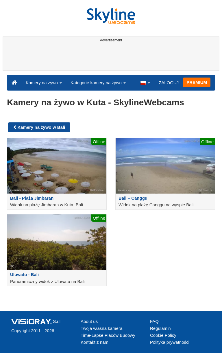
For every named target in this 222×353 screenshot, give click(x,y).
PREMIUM (196, 82)
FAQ (154, 321)
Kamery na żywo (44, 82)
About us (89, 321)
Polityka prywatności (169, 342)
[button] (145, 82)
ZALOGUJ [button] (169, 82)
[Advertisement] (110, 57)
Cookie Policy (163, 335)
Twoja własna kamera (101, 328)
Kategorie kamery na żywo (98, 82)
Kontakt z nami (95, 342)
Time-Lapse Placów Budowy (108, 335)
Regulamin (160, 328)
